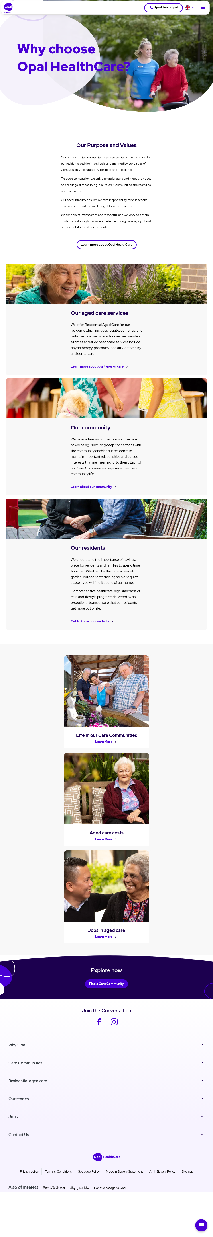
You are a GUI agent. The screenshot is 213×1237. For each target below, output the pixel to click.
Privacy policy (29, 1175)
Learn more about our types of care (97, 366)
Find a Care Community (106, 988)
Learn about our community (91, 487)
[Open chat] (201, 1225)
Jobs (13, 1120)
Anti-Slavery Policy (162, 1175)
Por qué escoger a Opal (110, 1191)
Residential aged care (27, 1084)
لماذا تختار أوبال (79, 1191)
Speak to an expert (163, 8)
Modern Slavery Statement (124, 1175)
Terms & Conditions (58, 1175)
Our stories (18, 1102)
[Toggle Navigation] (202, 7)
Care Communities (25, 1066)
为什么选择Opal (54, 1191)
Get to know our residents (90, 621)
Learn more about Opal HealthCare (106, 245)
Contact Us (18, 1138)
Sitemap (187, 1175)
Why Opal (17, 1048)
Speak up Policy (89, 1175)
